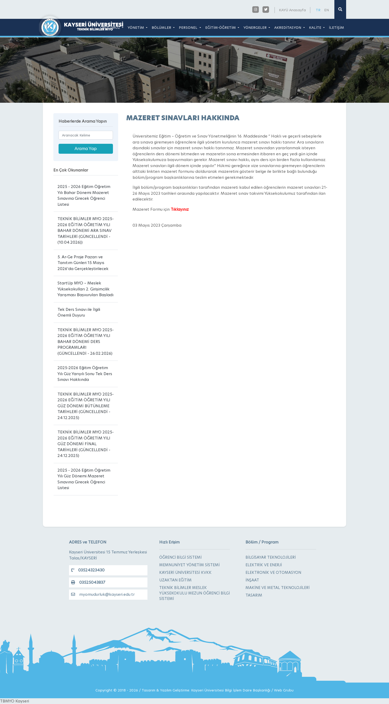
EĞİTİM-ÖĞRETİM (221, 27)
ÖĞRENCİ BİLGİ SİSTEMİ (180, 557)
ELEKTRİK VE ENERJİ (263, 565)
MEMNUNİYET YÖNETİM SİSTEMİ (189, 565)
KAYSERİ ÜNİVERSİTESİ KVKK (185, 572)
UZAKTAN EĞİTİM (175, 580)
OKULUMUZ (110, 27)
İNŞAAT (252, 580)
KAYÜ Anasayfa (292, 10)
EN (326, 10)
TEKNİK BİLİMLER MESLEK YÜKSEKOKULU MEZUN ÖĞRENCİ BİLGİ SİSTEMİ (194, 593)
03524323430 (88, 570)
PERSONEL (188, 27)
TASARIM (253, 595)
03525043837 (88, 582)
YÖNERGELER (255, 27)
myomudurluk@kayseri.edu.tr (103, 594)
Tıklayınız (180, 209)
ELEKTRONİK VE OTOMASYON (273, 572)
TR (318, 10)
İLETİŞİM (336, 27)
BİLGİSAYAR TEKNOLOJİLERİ (270, 557)
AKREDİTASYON (288, 27)
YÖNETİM (136, 27)
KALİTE (315, 27)
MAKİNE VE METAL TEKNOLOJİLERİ (277, 587)
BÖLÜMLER (162, 27)
